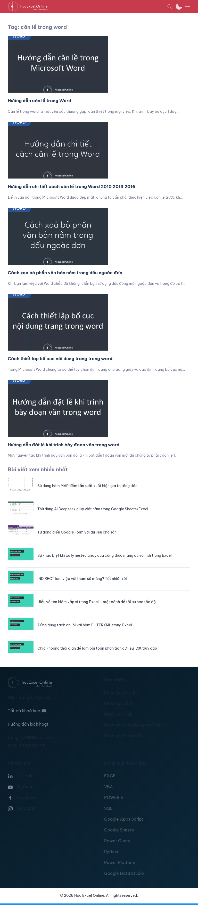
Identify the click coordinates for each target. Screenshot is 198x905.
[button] (169, 6)
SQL (108, 808)
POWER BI (114, 797)
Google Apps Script (123, 819)
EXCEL (111, 775)
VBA (108, 786)
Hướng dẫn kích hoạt (28, 724)
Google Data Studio (124, 873)
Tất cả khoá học (27, 710)
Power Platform (119, 862)
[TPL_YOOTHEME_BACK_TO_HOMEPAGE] (87, 6)
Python (111, 851)
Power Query (117, 840)
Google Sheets (119, 830)
